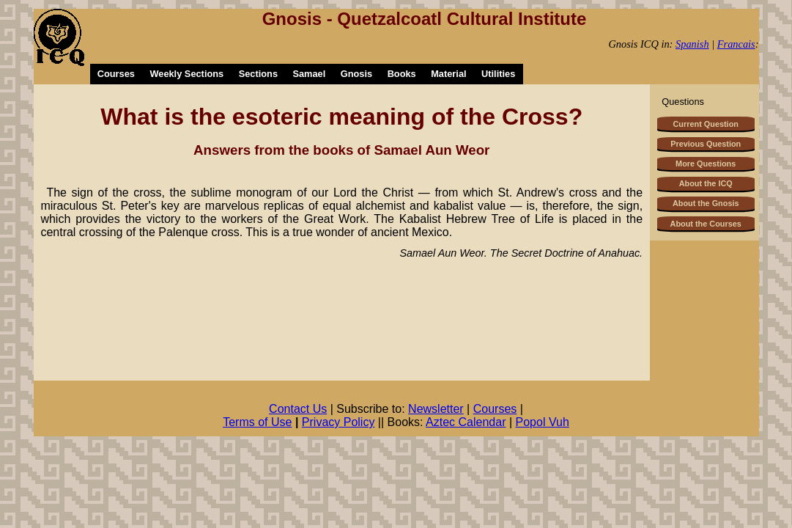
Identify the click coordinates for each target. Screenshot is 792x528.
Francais (736, 44)
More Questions (706, 163)
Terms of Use (257, 422)
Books (402, 73)
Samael (308, 73)
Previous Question (705, 143)
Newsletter (436, 409)
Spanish (692, 44)
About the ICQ (706, 183)
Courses (116, 73)
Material (448, 73)
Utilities (498, 73)
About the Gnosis (706, 203)
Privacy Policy (338, 422)
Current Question (706, 124)
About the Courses (705, 223)
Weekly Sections (186, 73)
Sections (258, 73)
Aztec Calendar (466, 422)
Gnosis (356, 73)
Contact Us (298, 409)
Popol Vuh (542, 422)
